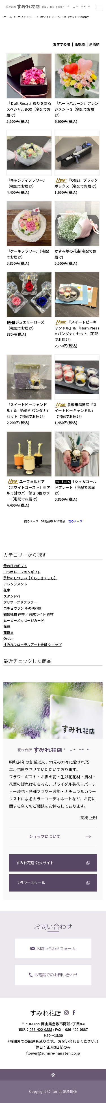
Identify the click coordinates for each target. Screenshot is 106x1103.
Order (8, 638)
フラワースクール (30, 882)
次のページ (75, 521)
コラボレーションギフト (22, 571)
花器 (6, 626)
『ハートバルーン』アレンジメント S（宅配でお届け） (76, 109)
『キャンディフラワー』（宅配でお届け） (27, 183)
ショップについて (44, 836)
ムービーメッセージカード (23, 620)
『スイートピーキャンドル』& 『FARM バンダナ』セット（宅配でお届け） (28, 410)
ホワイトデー (26, 16)
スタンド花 (11, 596)
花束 (6, 589)
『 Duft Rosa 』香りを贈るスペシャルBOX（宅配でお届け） (29, 109)
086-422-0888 (40, 1029)
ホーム (7, 16)
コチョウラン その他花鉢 (22, 608)
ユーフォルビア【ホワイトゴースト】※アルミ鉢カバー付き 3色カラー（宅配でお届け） (28, 490)
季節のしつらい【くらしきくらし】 (30, 577)
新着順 (94, 44)
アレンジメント (15, 583)
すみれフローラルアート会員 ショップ (32, 644)
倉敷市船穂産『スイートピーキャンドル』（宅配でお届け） (76, 410)
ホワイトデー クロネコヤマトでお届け (64, 16)
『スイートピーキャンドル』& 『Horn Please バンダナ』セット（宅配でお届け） (77, 330)
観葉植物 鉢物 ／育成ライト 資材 (28, 614)
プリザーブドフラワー (20, 602)
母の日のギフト (15, 565)
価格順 (80, 44)
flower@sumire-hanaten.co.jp (53, 1053)
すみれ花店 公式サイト (35, 862)
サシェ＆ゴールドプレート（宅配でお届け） (76, 487)
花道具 (8, 632)
